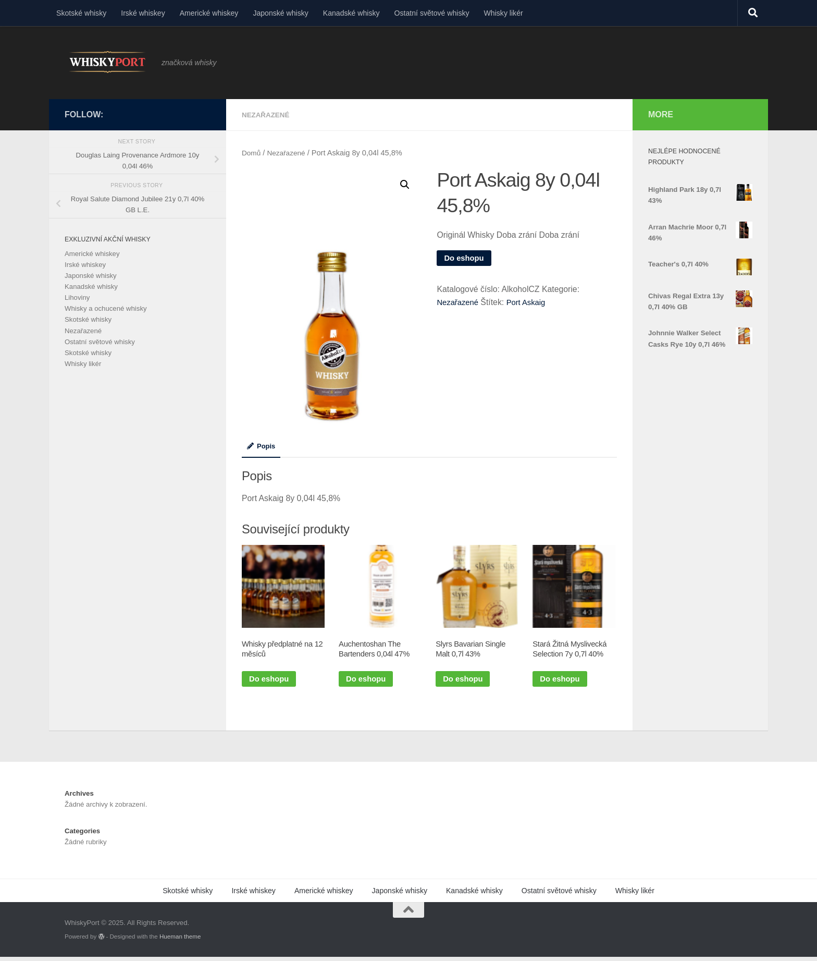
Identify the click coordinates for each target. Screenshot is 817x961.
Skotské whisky (81, 13)
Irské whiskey (143, 13)
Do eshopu (465, 257)
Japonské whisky (280, 13)
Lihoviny (77, 297)
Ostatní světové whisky (431, 13)
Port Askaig (530, 302)
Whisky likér (503, 13)
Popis (262, 446)
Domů (252, 152)
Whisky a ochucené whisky (106, 308)
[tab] (262, 449)
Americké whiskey (209, 13)
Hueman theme (180, 939)
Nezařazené (267, 115)
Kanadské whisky (351, 13)
